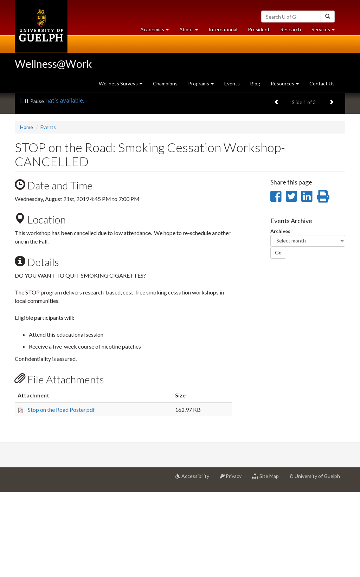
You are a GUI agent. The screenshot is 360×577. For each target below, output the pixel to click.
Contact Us (322, 83)
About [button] (191, 31)
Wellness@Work (53, 63)
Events (232, 83)
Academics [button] (157, 31)
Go (278, 337)
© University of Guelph (314, 561)
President (259, 29)
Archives (280, 316)
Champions (165, 83)
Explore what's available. (52, 185)
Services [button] (325, 31)
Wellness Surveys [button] (120, 83)
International (222, 29)
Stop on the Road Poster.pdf (61, 494)
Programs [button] (201, 83)
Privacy (233, 563)
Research (293, 31)
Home (26, 212)
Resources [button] (285, 83)
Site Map (268, 563)
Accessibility (194, 563)
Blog (255, 83)
